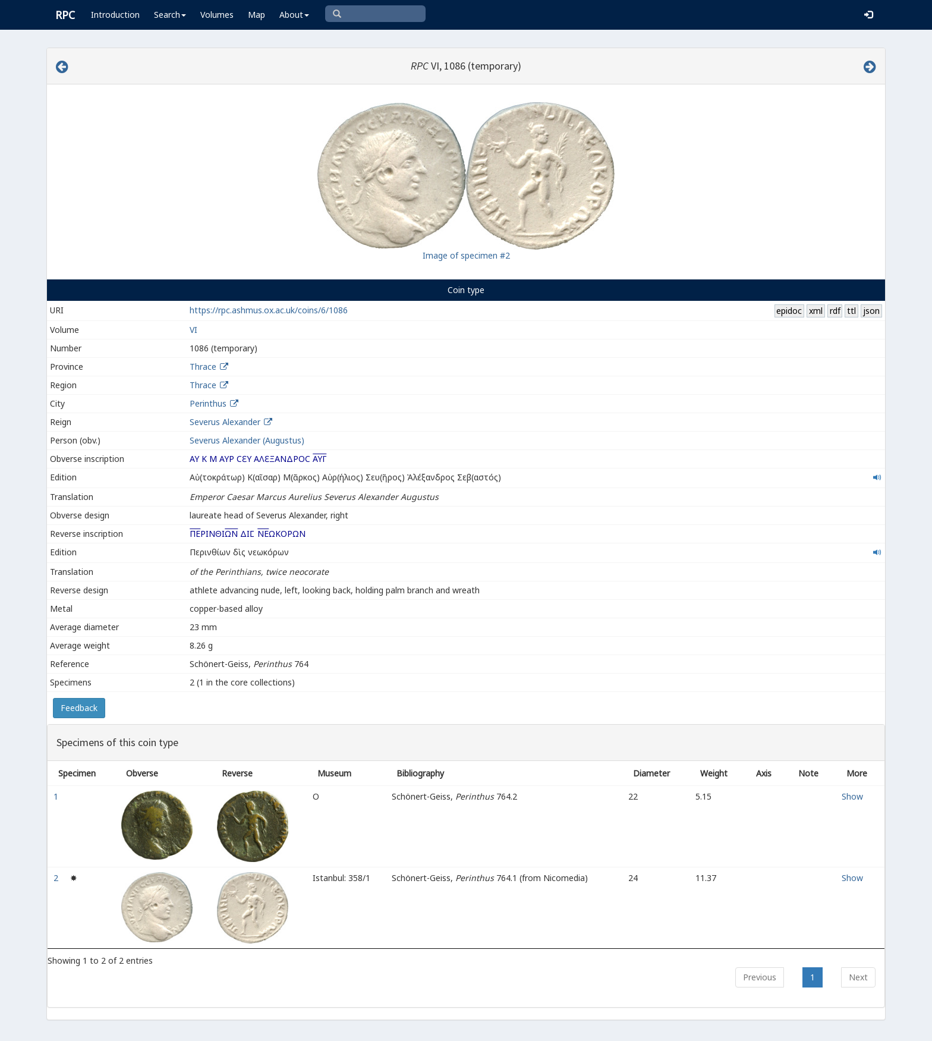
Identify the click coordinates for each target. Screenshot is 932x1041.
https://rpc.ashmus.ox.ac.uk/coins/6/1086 (269, 310)
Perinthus (208, 403)
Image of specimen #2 (466, 255)
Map (256, 14)
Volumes (217, 14)
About (294, 14)
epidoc (789, 310)
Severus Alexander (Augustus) (247, 440)
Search (170, 14)
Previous (759, 977)
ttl (851, 310)
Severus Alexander (225, 421)
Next (858, 977)
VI (193, 329)
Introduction (115, 14)
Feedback (79, 707)
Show (852, 796)
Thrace (203, 366)
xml (816, 310)
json (871, 310)
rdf (835, 310)
